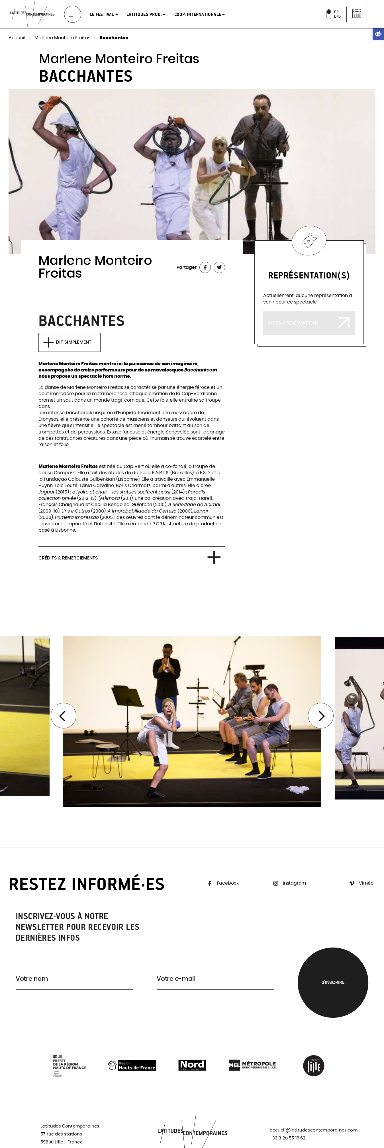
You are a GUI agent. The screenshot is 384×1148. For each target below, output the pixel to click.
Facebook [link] (222, 883)
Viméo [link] (360, 883)
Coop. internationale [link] (198, 14)
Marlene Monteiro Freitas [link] (62, 38)
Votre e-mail (176, 979)
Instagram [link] (289, 883)
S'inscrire (333, 982)
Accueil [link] (17, 38)
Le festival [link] (102, 14)
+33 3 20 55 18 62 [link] (288, 1138)
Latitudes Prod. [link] (144, 14)
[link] (378, 34)
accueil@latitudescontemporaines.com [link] (314, 1130)
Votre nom (32, 979)
